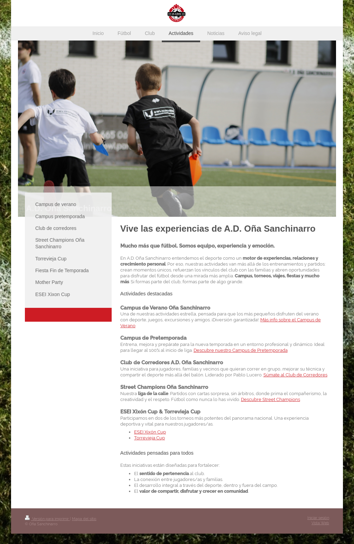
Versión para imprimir (47, 519)
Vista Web (320, 523)
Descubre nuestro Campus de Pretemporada (241, 350)
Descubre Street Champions (270, 399)
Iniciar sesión (318, 518)
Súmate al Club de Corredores (295, 374)
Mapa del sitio (84, 519)
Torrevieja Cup (149, 437)
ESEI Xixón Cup (150, 432)
